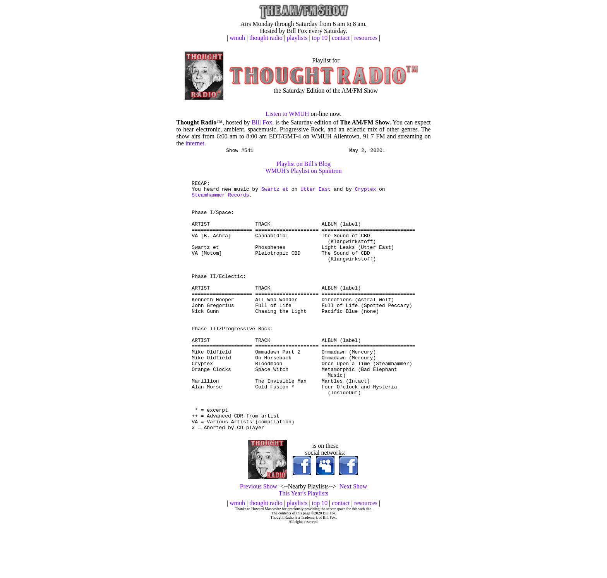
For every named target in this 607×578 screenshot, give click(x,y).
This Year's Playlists (304, 544)
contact (341, 38)
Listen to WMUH (287, 113)
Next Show (353, 537)
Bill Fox (262, 122)
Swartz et (274, 192)
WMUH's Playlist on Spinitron (303, 172)
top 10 (320, 38)
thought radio (266, 38)
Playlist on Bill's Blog (303, 165)
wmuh (237, 38)
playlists (297, 38)
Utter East (315, 192)
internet (194, 143)
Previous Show (258, 537)
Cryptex (365, 192)
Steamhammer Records (220, 199)
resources (365, 38)
